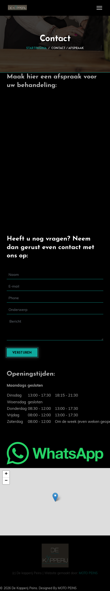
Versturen (22, 353)
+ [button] (6, 474)
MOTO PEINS (88, 572)
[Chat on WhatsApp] (55, 453)
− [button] (6, 480)
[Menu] (99, 7)
